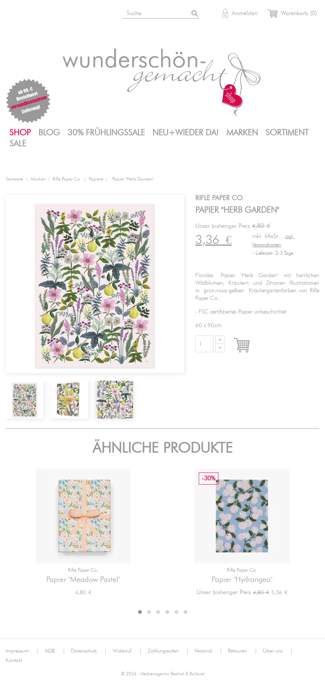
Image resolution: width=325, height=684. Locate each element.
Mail (88, 14)
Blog (49, 133)
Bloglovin (14, 14)
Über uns (278, 651)
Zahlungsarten (168, 651)
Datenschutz (89, 651)
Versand (208, 651)
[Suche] (165, 12)
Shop (20, 133)
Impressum (22, 651)
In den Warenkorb (248, 346)
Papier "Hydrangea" (242, 580)
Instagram (32, 14)
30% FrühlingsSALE (106, 133)
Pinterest (69, 14)
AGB (55, 651)
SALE (17, 144)
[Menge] (204, 344)
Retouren (242, 651)
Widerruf (127, 651)
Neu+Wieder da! (185, 133)
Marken (242, 133)
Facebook (51, 14)
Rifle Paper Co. (83, 570)
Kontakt (14, 660)
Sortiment (287, 133)
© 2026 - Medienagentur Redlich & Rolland (162, 674)
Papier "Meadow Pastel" (83, 580)
